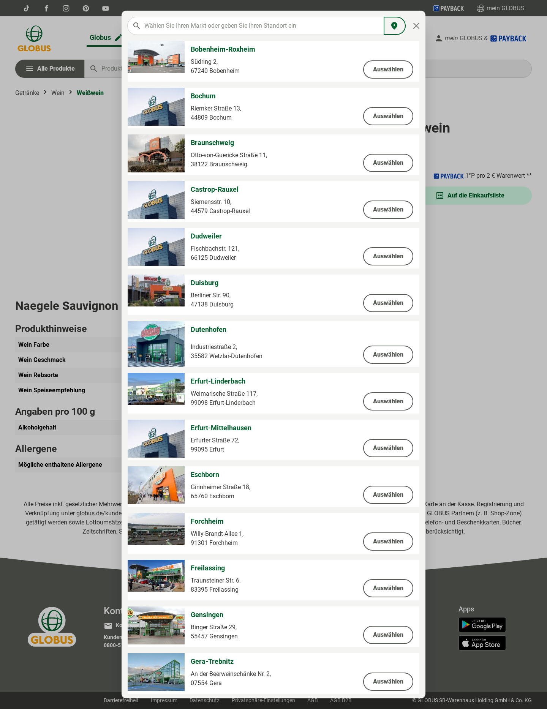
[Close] (416, 26)
